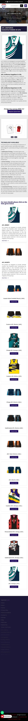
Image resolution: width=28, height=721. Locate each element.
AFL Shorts (6, 262)
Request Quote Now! (14, 111)
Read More (5, 240)
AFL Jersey (5, 225)
